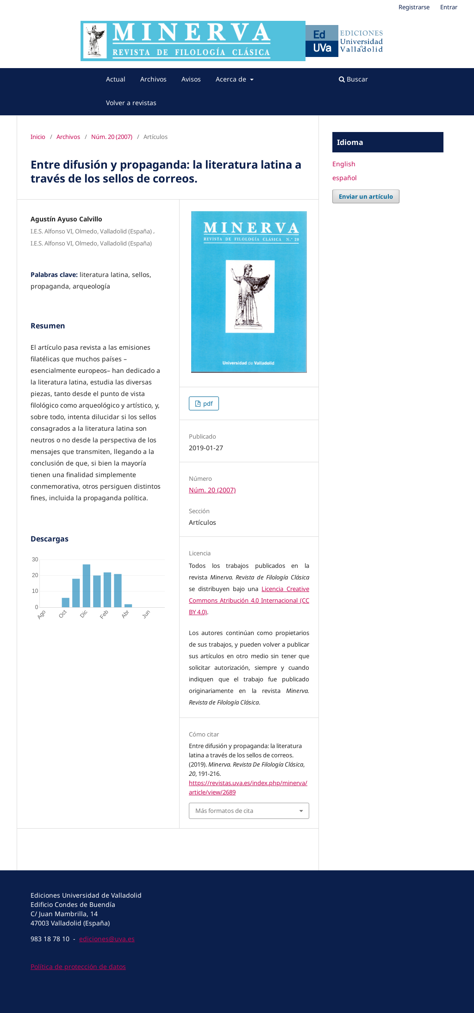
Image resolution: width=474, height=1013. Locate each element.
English (344, 163)
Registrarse (414, 7)
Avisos (191, 79)
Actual (115, 79)
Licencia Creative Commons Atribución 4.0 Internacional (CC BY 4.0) (249, 600)
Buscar (353, 79)
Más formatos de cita (224, 810)
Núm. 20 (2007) (111, 136)
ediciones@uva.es (107, 938)
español (344, 177)
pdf (207, 403)
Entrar (448, 7)
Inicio (38, 136)
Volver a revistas (131, 102)
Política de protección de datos (78, 966)
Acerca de (232, 79)
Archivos (153, 79)
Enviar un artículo (366, 196)
